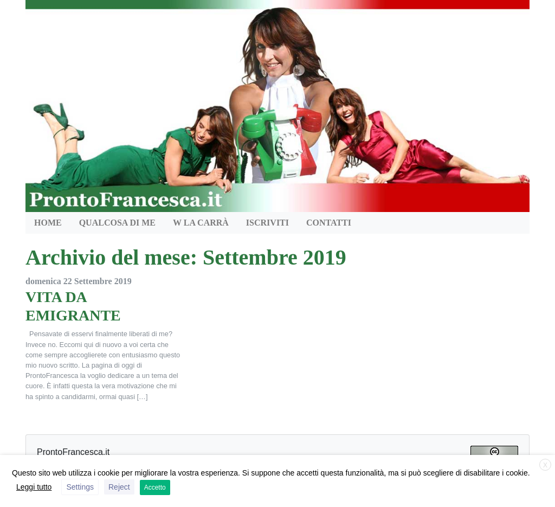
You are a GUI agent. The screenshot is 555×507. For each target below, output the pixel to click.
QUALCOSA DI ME (117, 222)
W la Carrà (201, 222)
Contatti (328, 222)
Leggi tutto (33, 487)
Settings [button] (80, 487)
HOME (48, 222)
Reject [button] (119, 487)
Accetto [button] (155, 487)
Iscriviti (267, 222)
